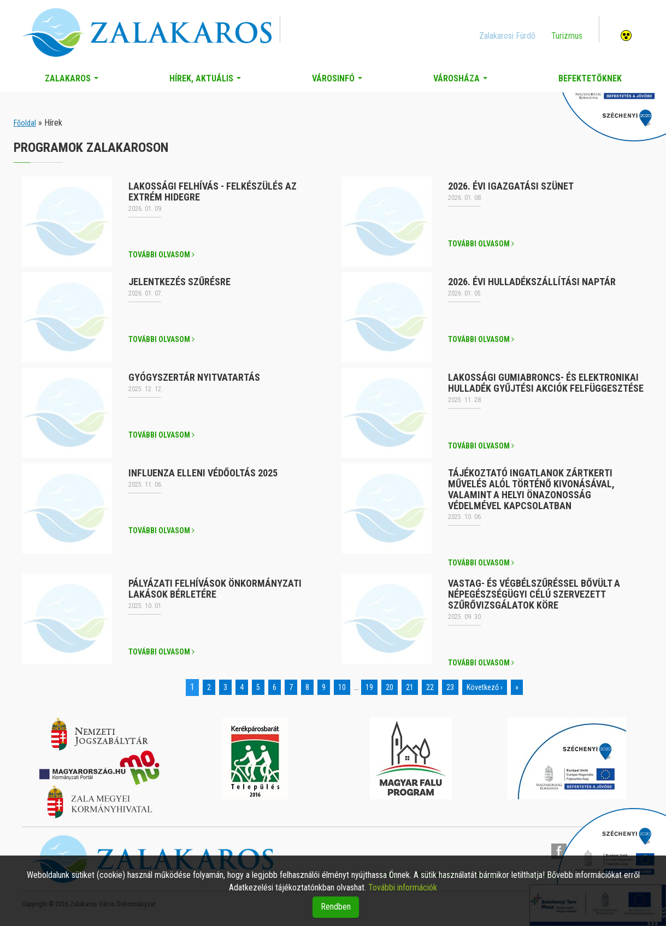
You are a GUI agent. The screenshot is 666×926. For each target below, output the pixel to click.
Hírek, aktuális (207, 81)
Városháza (462, 81)
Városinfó (339, 81)
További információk (402, 887)
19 (369, 687)
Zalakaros (74, 81)
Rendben (336, 906)
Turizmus (566, 36)
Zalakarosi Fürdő (507, 36)
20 (389, 687)
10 (342, 687)
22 (430, 687)
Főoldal (25, 123)
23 (450, 687)
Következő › (485, 687)
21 (410, 687)
